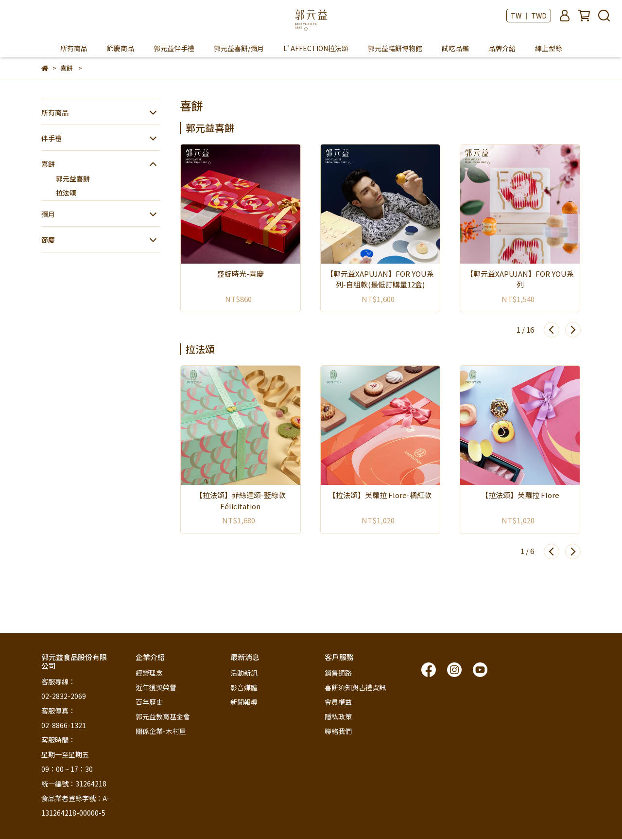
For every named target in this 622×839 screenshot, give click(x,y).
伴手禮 (51, 138)
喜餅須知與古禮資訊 (355, 687)
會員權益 (338, 702)
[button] (551, 330)
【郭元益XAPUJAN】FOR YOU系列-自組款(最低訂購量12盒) (380, 279)
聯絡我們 (338, 731)
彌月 (48, 214)
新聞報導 (244, 702)
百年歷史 (149, 702)
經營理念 (149, 673)
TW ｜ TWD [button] (529, 15)
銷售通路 (338, 673)
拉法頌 (66, 192)
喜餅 (48, 164)
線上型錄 (548, 48)
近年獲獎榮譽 (156, 687)
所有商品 (73, 48)
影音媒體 (244, 687)
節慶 (48, 240)
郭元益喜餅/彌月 (239, 48)
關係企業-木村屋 (161, 731)
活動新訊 (244, 673)
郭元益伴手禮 (174, 48)
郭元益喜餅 (73, 178)
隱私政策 (338, 716)
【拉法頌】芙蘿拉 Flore (520, 495)
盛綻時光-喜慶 (240, 273)
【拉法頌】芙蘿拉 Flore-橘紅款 (380, 495)
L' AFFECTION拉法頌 (315, 48)
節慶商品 (120, 48)
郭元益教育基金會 (163, 716)
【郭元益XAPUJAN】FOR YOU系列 (520, 279)
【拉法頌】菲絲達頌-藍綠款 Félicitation (240, 500)
